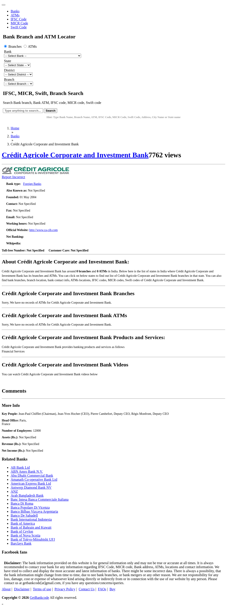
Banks (15, 11)
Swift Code (19, 27)
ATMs (15, 15)
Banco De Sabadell (24, 515)
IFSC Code (19, 19)
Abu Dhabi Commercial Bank (32, 475)
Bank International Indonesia (31, 519)
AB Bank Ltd (20, 467)
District (9, 70)
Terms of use (42, 589)
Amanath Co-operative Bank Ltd (34, 479)
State (7, 61)
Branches (13, 46)
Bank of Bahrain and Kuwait (31, 527)
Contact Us (87, 589)
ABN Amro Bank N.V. (27, 471)
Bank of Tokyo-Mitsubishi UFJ (33, 539)
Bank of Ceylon (22, 531)
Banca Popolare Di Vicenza (30, 507)
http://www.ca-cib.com (43, 230)
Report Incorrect (13, 177)
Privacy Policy (65, 589)
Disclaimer (21, 589)
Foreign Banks (32, 184)
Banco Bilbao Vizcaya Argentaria (34, 511)
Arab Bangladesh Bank (27, 495)
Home (15, 128)
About (6, 589)
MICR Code (19, 23)
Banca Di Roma (22, 503)
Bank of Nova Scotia (25, 535)
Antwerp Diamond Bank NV (31, 487)
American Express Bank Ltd (31, 483)
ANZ (14, 491)
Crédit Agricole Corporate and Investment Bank (75, 155)
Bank (8, 51)
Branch (9, 79)
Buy (112, 589)
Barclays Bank (21, 543)
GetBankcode (39, 597)
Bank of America (23, 523)
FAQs (102, 589)
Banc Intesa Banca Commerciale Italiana (39, 499)
